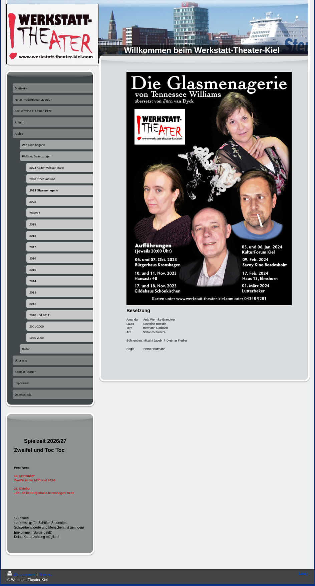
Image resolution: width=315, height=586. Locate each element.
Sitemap (45, 574)
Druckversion (22, 574)
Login (303, 573)
